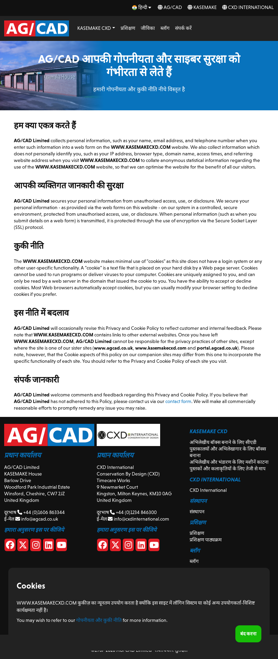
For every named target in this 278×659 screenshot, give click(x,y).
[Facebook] (10, 546)
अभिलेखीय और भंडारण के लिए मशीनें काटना (229, 462)
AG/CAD (170, 7)
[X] (23, 546)
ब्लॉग (165, 28)
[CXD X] (115, 546)
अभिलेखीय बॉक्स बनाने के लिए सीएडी (223, 442)
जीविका (148, 28)
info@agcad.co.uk (36, 519)
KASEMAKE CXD (94, 28)
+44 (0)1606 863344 (41, 512)
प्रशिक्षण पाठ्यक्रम (205, 539)
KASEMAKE (202, 7)
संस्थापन (197, 511)
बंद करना (248, 633)
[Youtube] (61, 546)
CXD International (248, 7)
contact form (178, 401)
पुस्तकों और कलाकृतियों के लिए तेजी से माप (228, 468)
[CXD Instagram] (128, 546)
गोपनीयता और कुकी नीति (99, 620)
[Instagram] (36, 546)
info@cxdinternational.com (138, 519)
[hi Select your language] (142, 7)
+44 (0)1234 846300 (133, 512)
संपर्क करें (183, 28)
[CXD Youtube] (154, 546)
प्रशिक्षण (128, 28)
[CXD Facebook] (102, 546)
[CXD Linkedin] (141, 546)
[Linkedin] (48, 546)
